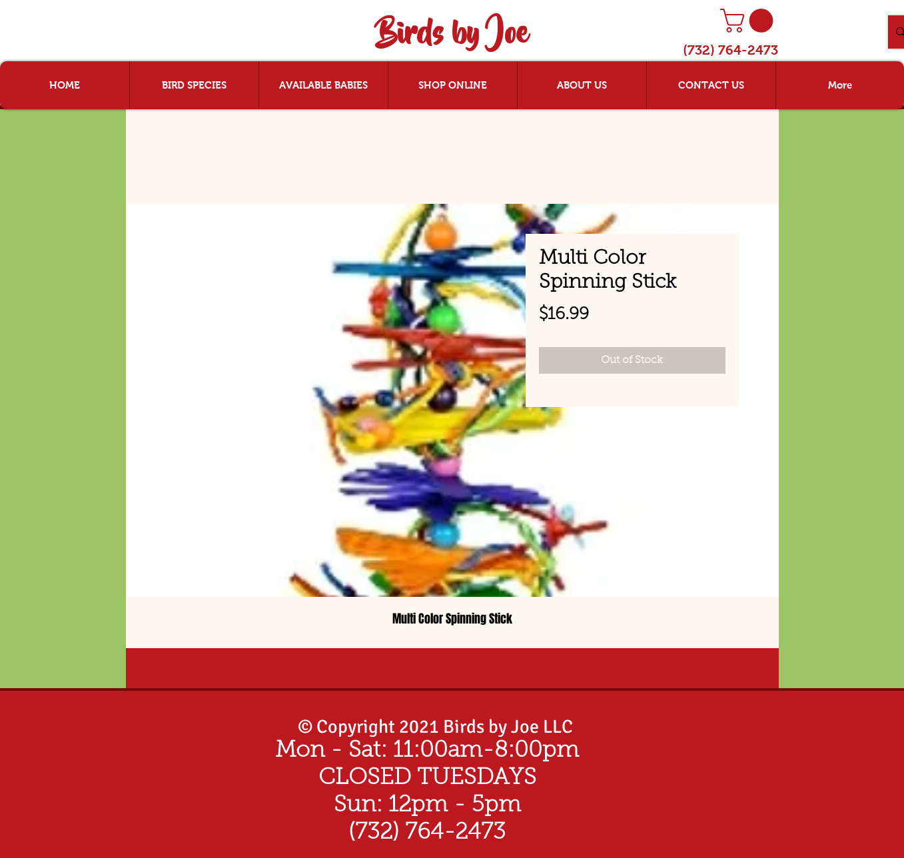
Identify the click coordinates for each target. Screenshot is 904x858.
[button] (749, 21)
